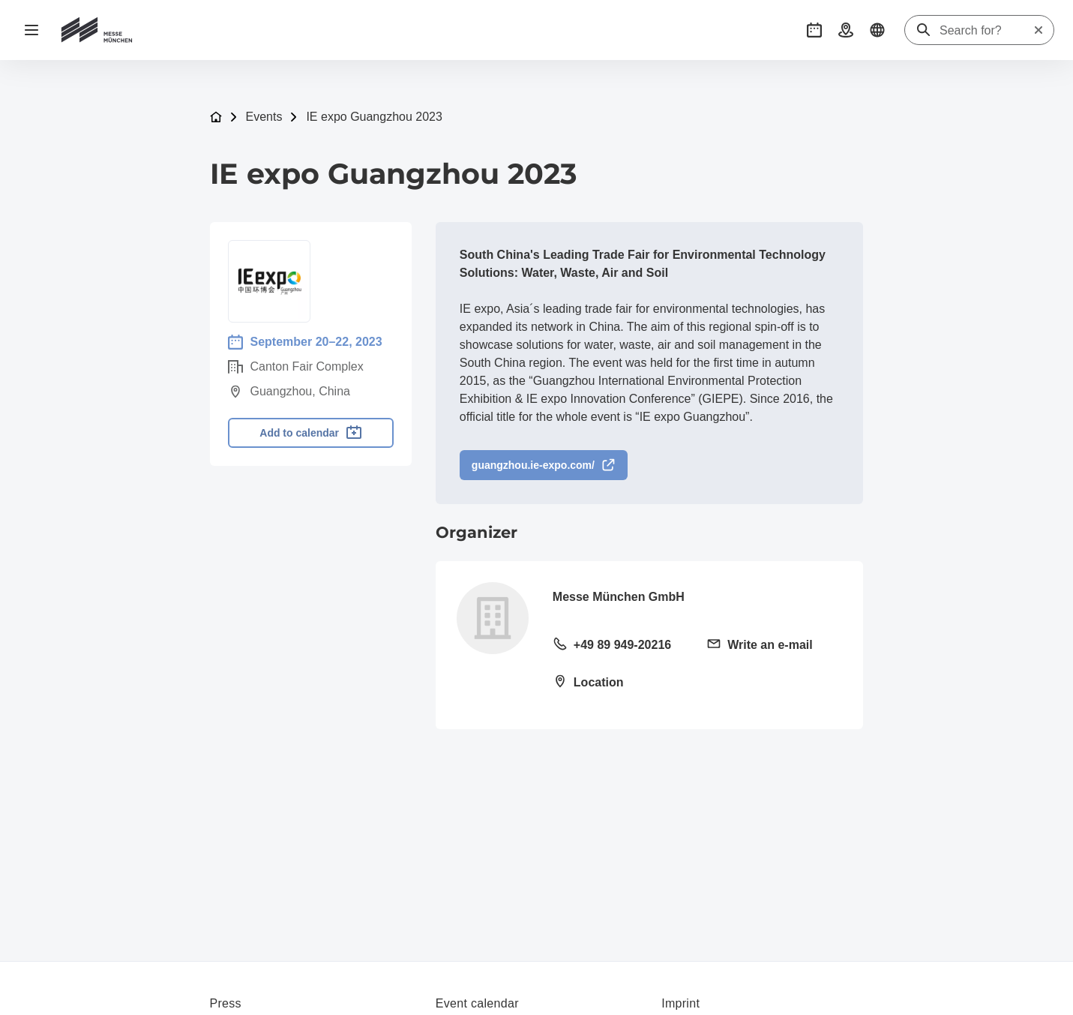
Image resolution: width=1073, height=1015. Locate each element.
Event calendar (477, 1003)
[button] (814, 30)
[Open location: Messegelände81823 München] (620, 683)
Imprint (680, 1003)
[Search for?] (986, 31)
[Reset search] (1039, 30)
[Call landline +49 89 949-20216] (620, 646)
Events (264, 116)
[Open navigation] (31, 30)
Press (225, 1003)
